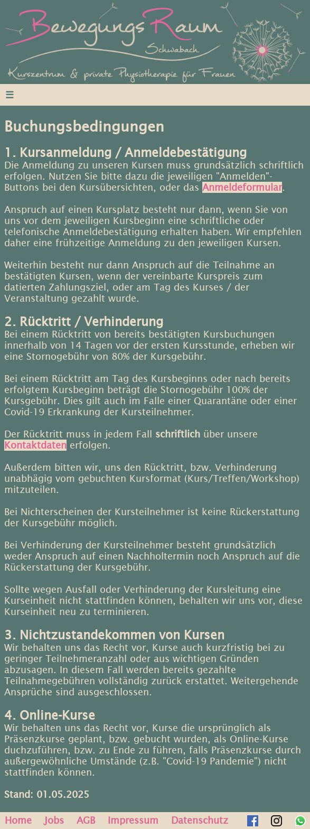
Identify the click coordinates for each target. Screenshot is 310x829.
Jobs (54, 820)
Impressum (133, 820)
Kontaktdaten (35, 445)
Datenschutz (199, 820)
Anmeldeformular (242, 187)
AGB (86, 820)
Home (18, 820)
